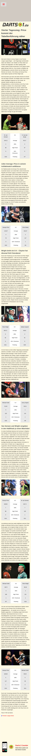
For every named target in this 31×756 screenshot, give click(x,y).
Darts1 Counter (21, 745)
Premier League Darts (8, 715)
